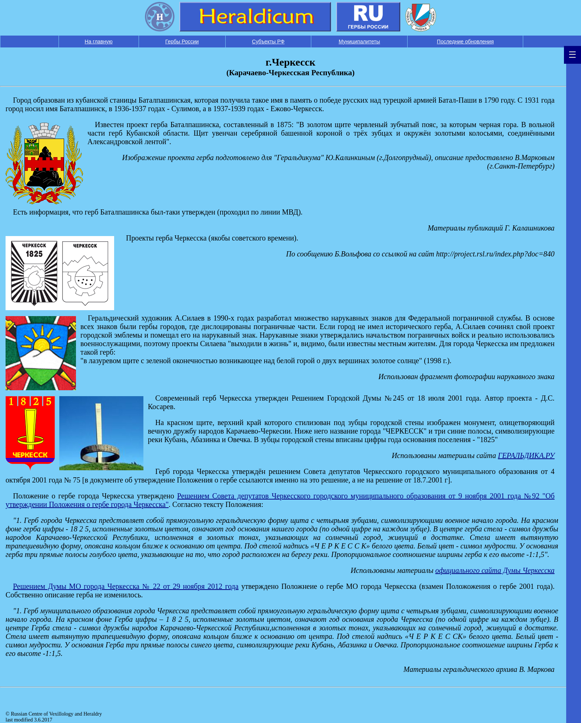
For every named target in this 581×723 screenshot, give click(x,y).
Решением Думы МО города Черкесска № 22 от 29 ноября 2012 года (126, 586)
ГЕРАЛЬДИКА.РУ (526, 455)
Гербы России (182, 41)
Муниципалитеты (359, 41)
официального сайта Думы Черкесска (495, 570)
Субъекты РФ (268, 41)
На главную (99, 41)
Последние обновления (465, 41)
